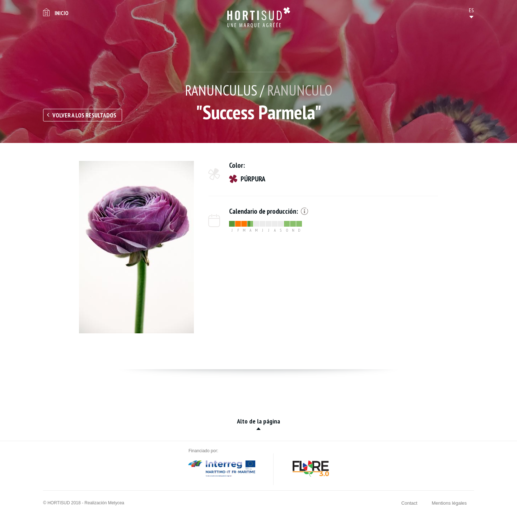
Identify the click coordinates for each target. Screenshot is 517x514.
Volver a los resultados (84, 115)
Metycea (116, 502)
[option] (136, 247)
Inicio (61, 13)
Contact (409, 503)
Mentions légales (449, 503)
